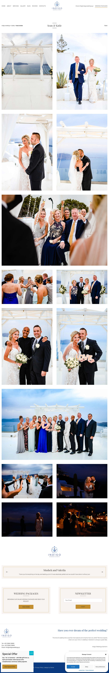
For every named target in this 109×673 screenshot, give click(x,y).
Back (105, 25)
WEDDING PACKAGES (101, 6)
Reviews (34, 6)
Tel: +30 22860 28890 (8, 643)
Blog (28, 6)
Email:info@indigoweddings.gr (84, 6)
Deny (86, 666)
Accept (73, 666)
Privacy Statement (90, 670)
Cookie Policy (82, 670)
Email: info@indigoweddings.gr (11, 647)
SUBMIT (83, 606)
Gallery (23, 6)
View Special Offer (9, 666)
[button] (106, 654)
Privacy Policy (39, 667)
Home (3, 6)
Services (16, 6)
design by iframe (49, 667)
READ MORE (26, 607)
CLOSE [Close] (31, 653)
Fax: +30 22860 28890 (8, 645)
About (9, 6)
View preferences (100, 666)
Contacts (42, 6)
